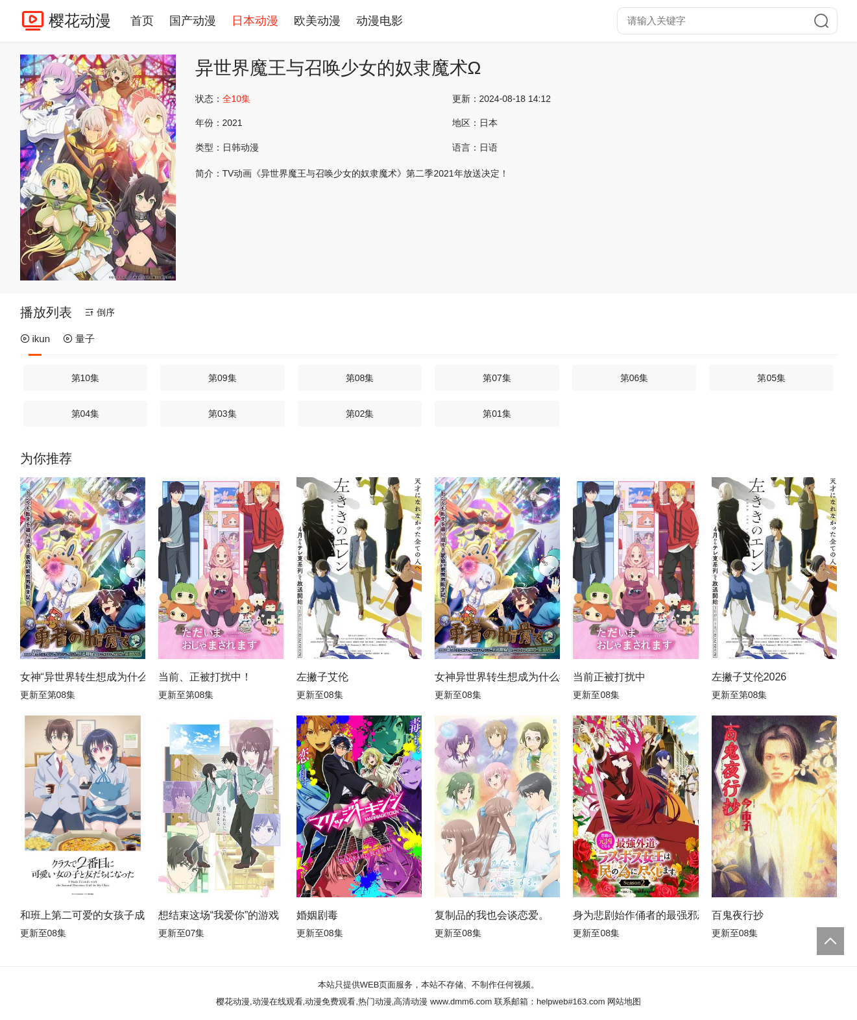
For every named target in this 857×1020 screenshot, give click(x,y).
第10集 (85, 378)
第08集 (360, 378)
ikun (35, 338)
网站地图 (624, 1001)
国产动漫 (192, 20)
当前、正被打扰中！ (205, 676)
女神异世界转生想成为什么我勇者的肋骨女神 (497, 676)
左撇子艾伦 (322, 676)
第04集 (85, 413)
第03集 (222, 413)
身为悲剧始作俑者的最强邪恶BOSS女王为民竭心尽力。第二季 (635, 915)
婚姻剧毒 (317, 915)
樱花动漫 (80, 20)
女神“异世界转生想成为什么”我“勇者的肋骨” (82, 676)
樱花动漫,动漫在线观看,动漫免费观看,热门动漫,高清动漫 (322, 1001)
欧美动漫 (317, 20)
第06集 (634, 378)
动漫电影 (379, 20)
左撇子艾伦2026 (749, 676)
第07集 (497, 378)
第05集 (771, 378)
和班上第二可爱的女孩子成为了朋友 (82, 915)
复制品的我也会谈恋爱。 (492, 915)
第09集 (222, 378)
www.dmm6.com (461, 1001)
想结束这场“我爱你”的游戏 (219, 915)
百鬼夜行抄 (738, 915)
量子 (79, 338)
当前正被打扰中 (609, 676)
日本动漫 (255, 20)
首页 (142, 20)
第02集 (360, 413)
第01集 (497, 413)
